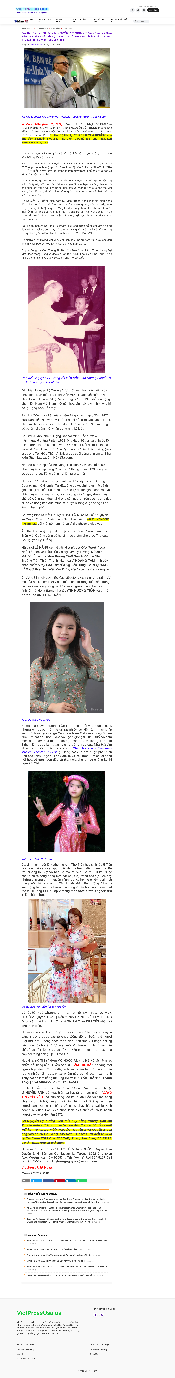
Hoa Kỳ (42, 21)
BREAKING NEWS (42, 28)
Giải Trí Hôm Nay (111, 21)
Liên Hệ (20, 1354)
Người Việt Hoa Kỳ (55, 21)
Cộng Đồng (55, 28)
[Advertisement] (133, 72)
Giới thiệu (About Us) (25, 1350)
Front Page (67, 28)
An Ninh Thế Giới (73, 21)
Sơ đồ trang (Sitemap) (26, 1358)
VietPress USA (32, 9)
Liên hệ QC (153, 10)
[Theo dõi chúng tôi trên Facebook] (95, 1315)
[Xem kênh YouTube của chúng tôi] (101, 1315)
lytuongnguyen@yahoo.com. (76, 1161)
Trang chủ (26, 28)
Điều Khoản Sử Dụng (98, 1350)
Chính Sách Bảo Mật (98, 1354)
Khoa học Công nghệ (92, 21)
